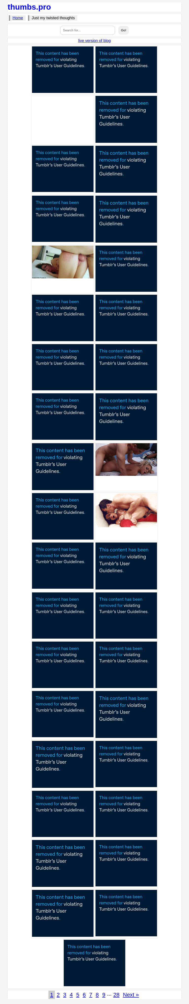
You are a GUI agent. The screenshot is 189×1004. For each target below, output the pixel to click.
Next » (131, 995)
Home (18, 18)
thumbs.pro (29, 6)
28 (116, 995)
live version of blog (94, 41)
